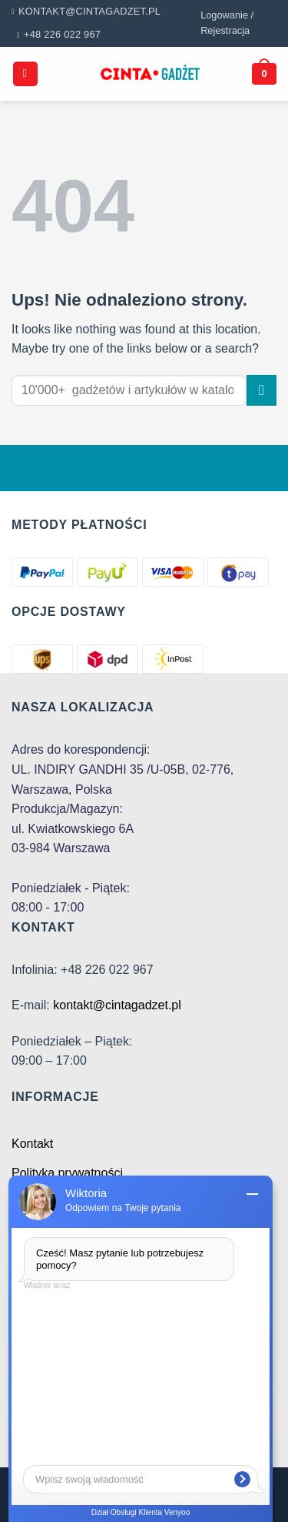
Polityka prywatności (67, 1172)
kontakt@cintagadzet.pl (117, 1005)
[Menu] (25, 74)
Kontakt (32, 1143)
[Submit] (261, 390)
